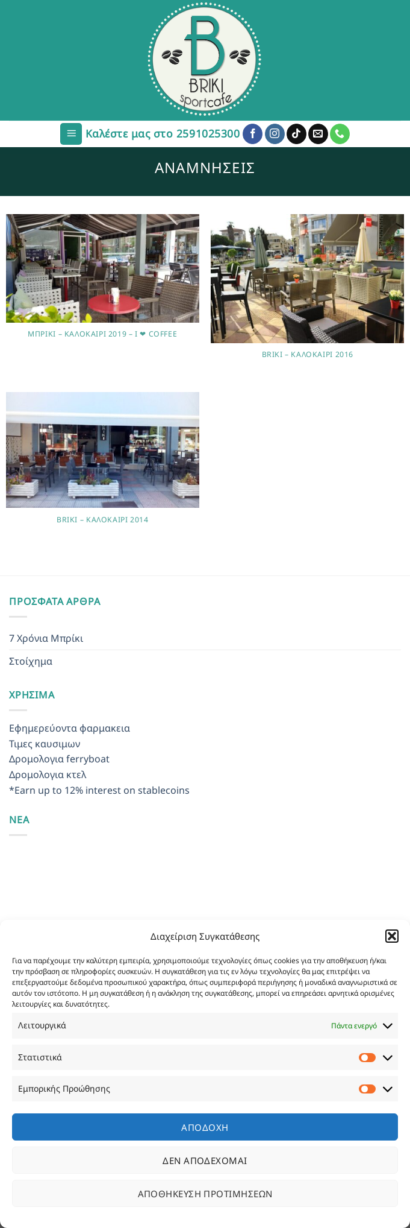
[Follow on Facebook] (252, 134)
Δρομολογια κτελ (47, 774)
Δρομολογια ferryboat (59, 758)
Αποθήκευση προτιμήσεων (205, 1194)
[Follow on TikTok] (296, 134)
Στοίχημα (30, 661)
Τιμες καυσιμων (44, 743)
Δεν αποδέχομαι (205, 1160)
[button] (392, 936)
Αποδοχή (204, 1127)
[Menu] (71, 134)
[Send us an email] (318, 134)
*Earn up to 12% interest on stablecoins (99, 790)
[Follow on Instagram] (275, 134)
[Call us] (340, 134)
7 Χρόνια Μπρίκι (46, 638)
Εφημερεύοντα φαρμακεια (69, 728)
